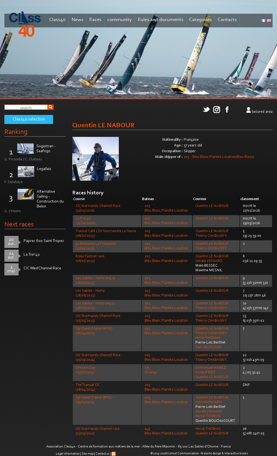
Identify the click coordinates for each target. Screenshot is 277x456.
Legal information (68, 453)
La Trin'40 (32, 255)
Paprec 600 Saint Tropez (44, 241)
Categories (200, 19)
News (77, 19)
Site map (88, 453)
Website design (211, 453)
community (119, 19)
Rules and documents (160, 19)
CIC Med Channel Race (42, 268)
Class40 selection (29, 119)
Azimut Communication (183, 453)
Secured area (262, 112)
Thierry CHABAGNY (211, 236)
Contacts (227, 19)
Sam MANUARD (208, 347)
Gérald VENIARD (208, 261)
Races (95, 19)
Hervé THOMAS (208, 338)
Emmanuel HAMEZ (210, 368)
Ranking (15, 132)
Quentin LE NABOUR (212, 206)
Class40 (57, 19)
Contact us (102, 453)
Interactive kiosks (236, 453)
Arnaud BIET (205, 372)
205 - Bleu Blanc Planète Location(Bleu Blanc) (219, 157)
